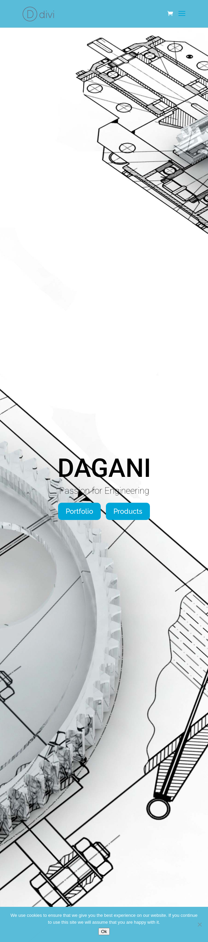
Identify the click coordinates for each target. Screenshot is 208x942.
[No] (199, 924)
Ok (104, 931)
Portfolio (79, 511)
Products (127, 511)
